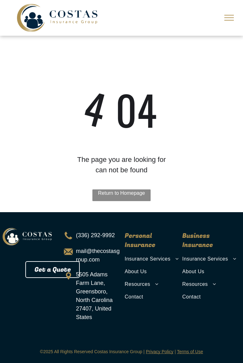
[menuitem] (152, 259)
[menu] (229, 17)
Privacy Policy (159, 351)
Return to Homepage (121, 193)
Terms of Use (190, 351)
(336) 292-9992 (95, 235)
